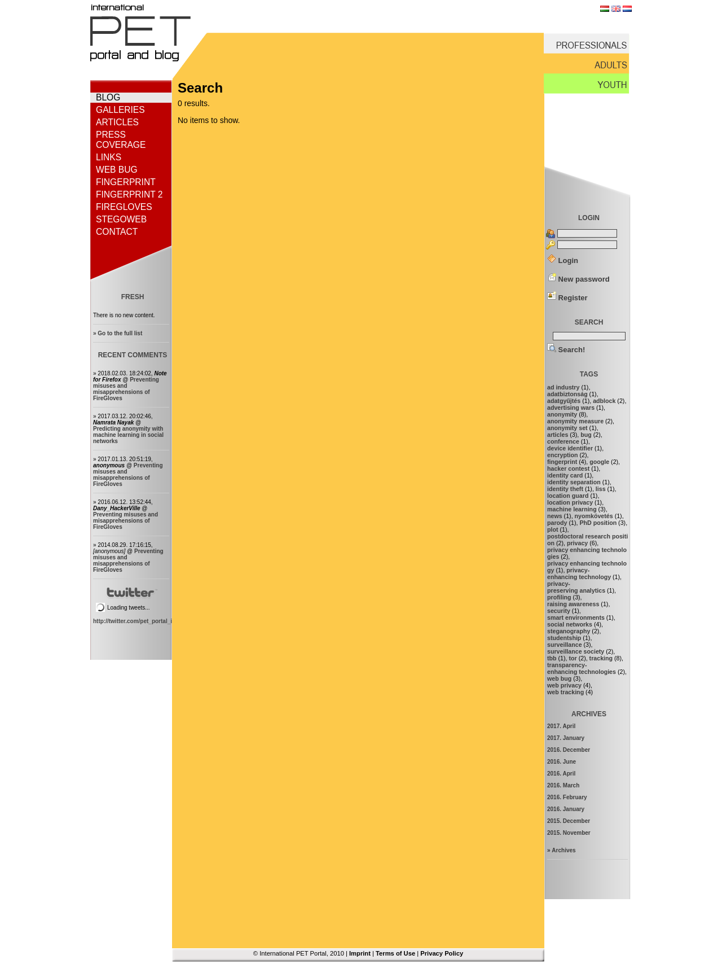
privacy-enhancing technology (579, 573)
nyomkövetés (594, 516)
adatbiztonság (567, 394)
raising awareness (573, 604)
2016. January (565, 809)
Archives (563, 850)
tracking (601, 658)
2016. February (567, 797)
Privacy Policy (441, 953)
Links (108, 157)
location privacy (570, 502)
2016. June (561, 762)
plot (552, 529)
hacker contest (568, 468)
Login (562, 260)
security (558, 610)
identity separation (574, 482)
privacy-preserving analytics (576, 587)
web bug (559, 678)
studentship (564, 637)
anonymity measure (575, 421)
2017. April (561, 726)
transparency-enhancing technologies (581, 668)
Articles (117, 122)
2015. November (569, 833)
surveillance (564, 644)
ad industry (563, 387)
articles (557, 434)
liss (601, 488)
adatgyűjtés (563, 400)
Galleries (120, 110)
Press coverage (121, 140)
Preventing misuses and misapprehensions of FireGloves (126, 388)
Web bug (117, 169)
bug (586, 434)
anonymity (562, 414)
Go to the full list (120, 333)
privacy (577, 543)
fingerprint (562, 461)
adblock (604, 400)
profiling (559, 597)
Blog (108, 97)
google (599, 461)
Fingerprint (126, 182)
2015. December (568, 821)
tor (572, 658)
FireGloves (124, 207)
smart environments (576, 617)
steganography (568, 631)
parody (557, 522)
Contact (117, 231)
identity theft (565, 488)
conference (563, 441)
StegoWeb (121, 219)
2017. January (565, 738)
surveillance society (575, 651)
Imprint (360, 953)
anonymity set (567, 427)
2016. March (563, 785)
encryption (562, 455)
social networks (569, 624)
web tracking (565, 692)
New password (578, 279)
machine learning (572, 509)
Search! (566, 349)
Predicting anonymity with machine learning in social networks (128, 435)
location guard (567, 495)
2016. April (561, 773)
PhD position (598, 522)
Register (567, 298)
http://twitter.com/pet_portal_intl (136, 621)
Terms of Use (395, 953)
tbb (552, 658)
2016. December (568, 750)
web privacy (564, 685)
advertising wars (571, 407)
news (554, 516)
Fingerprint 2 (129, 194)
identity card (565, 475)
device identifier (570, 448)
